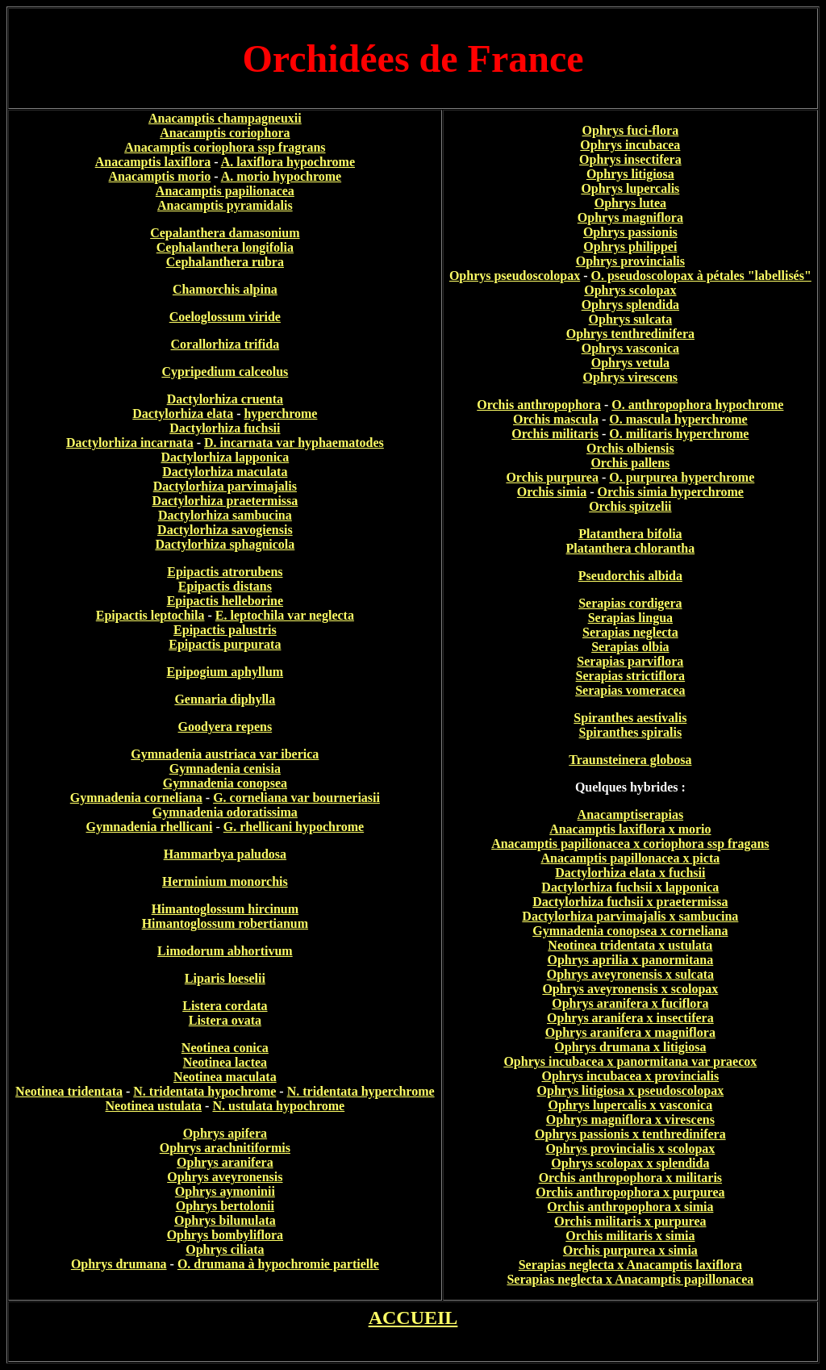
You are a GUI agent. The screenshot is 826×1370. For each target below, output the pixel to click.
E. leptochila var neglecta (284, 615)
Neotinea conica (225, 1048)
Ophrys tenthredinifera (630, 333)
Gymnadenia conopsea (225, 783)
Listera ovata (225, 1020)
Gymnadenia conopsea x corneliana (630, 931)
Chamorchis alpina (225, 289)
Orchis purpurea (552, 477)
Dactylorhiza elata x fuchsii (630, 872)
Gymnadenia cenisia (225, 768)
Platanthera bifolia (630, 534)
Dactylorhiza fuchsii (224, 428)
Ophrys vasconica (630, 348)
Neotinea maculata (225, 1077)
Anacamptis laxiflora (153, 162)
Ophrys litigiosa (630, 174)
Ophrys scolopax (630, 290)
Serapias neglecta (630, 632)
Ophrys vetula (630, 363)
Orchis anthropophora (539, 404)
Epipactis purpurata (225, 644)
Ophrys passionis (630, 232)
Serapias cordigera (630, 603)
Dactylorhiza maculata (224, 471)
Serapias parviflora (630, 661)
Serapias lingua (630, 617)
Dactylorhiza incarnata (130, 442)
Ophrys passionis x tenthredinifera (630, 1134)
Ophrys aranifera (225, 1162)
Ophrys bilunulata (225, 1220)
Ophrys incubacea (630, 145)
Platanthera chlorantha (630, 548)
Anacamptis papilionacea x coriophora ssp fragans (630, 843)
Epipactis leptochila (150, 615)
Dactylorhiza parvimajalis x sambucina (630, 916)
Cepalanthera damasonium (224, 233)
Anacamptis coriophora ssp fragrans (224, 147)
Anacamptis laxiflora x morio (630, 829)
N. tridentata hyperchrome (361, 1091)
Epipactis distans (225, 586)
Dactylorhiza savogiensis (225, 530)
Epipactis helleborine (225, 601)
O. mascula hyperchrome (678, 419)
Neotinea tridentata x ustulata (630, 945)
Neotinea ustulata (154, 1106)
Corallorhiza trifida (225, 344)
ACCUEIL (413, 1317)
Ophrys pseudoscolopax (514, 275)
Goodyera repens (225, 726)
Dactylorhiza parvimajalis (225, 486)
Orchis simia (551, 492)
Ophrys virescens (630, 377)
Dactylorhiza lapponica (225, 457)
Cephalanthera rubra (225, 262)
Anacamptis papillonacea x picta (630, 858)
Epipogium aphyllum (225, 672)
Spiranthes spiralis (630, 732)
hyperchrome (280, 413)
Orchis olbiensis (630, 448)
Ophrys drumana (119, 1264)
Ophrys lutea (630, 203)
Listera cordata (224, 1006)
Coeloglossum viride (225, 317)
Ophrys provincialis (630, 261)
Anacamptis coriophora (225, 133)
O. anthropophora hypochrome (697, 404)
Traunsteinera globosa (630, 759)
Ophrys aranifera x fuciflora (630, 1003)
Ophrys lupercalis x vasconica (631, 1105)
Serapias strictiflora (631, 676)
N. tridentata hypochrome (204, 1091)
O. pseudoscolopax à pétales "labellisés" (700, 275)
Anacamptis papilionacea (225, 191)
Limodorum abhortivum (225, 951)
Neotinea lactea (225, 1062)
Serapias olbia (630, 647)
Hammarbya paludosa (225, 854)
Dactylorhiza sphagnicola (224, 544)
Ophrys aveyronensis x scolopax (630, 989)
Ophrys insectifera (630, 159)
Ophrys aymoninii (225, 1191)
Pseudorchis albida (630, 576)
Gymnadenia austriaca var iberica (225, 754)
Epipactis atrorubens (224, 571)
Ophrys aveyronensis (224, 1177)
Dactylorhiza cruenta (225, 399)
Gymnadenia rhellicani (149, 826)
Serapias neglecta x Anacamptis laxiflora (630, 1265)
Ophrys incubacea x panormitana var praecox (630, 1061)
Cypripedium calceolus (224, 371)
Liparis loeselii (225, 978)
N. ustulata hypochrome (278, 1106)
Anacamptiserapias (631, 814)
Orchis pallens (630, 463)
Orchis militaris (555, 434)
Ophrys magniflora (630, 217)
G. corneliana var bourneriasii (296, 797)
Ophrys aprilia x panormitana (630, 960)
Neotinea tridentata (69, 1091)
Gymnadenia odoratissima (225, 812)
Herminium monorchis (225, 881)
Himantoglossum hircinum (225, 909)
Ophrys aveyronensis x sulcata (630, 974)
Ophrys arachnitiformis (225, 1148)
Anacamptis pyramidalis (225, 205)
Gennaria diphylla (224, 699)
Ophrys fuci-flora (630, 130)
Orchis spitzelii (630, 506)
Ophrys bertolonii (225, 1206)
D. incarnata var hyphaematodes (294, 442)
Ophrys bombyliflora (225, 1235)
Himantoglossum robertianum (225, 923)
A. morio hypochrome (281, 176)
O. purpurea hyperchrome (681, 477)
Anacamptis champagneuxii (225, 118)
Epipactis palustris (225, 630)
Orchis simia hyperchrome (671, 492)
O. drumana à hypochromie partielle (278, 1264)
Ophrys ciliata (225, 1249)
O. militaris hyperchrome (679, 434)
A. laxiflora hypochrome (288, 162)
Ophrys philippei (630, 246)
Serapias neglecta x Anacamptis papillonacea (630, 1279)
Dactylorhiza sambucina (225, 515)
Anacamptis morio (160, 176)
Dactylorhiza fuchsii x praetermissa (630, 901)
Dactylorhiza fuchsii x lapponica (630, 887)
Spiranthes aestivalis (630, 718)
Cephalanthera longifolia (225, 247)
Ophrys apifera (225, 1133)
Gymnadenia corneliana (136, 797)
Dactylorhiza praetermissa (225, 500)
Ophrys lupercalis (630, 188)
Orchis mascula (556, 419)
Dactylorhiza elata (182, 413)
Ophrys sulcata (631, 319)
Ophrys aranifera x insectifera (630, 1018)
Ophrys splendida (630, 304)
